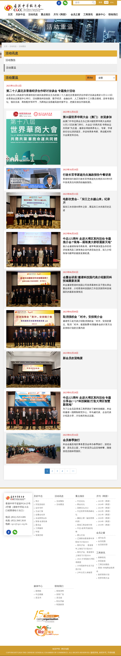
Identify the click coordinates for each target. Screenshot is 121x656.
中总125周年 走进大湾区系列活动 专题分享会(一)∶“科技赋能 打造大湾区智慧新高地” (87, 401)
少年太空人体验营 (84, 572)
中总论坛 (81, 501)
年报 (37, 532)
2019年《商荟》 (104, 521)
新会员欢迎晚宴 (73, 358)
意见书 (38, 598)
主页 (10, 14)
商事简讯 (102, 557)
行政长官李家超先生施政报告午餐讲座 (87, 174)
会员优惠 (102, 541)
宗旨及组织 (40, 504)
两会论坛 (81, 504)
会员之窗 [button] (75, 14)
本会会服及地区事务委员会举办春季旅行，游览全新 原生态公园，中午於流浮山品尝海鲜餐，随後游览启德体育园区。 (87, 447)
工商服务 (39, 528)
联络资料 (60, 591)
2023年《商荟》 (104, 508)
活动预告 (11, 60)
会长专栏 (39, 508)
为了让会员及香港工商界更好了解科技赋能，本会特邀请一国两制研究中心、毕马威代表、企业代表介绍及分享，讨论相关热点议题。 (87, 412)
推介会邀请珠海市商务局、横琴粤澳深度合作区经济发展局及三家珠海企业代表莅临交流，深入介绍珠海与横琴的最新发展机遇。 (87, 249)
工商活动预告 (103, 564)
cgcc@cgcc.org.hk (19, 524)
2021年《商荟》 (104, 515)
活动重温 (22, 46)
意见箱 (59, 598)
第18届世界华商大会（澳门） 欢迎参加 (87, 117)
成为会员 (102, 538)
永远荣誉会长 (41, 518)
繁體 (100, 2)
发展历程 (39, 535)
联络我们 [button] (113, 14)
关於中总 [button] (20, 14)
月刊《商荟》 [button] (60, 14)
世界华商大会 (103, 578)
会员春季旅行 (71, 440)
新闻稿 (38, 591)
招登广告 (60, 594)
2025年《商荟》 (104, 501)
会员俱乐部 (102, 544)
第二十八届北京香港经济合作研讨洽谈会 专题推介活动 (40, 90)
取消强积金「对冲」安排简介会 (82, 316)
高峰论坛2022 (82, 508)
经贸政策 (102, 561)
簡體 (106, 2)
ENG (112, 2)
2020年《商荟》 (104, 518)
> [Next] (67, 471)
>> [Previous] (73, 471)
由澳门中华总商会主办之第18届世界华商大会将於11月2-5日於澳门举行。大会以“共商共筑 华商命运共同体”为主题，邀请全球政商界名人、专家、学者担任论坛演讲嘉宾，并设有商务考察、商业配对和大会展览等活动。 (87, 128)
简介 (37, 501)
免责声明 (56, 649)
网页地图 (65, 649)
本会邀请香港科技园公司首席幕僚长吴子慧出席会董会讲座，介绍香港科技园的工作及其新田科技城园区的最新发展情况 (87, 288)
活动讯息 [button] (33, 14)
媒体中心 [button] (100, 14)
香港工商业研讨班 (84, 525)
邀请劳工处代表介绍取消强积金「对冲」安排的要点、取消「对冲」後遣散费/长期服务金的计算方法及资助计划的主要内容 (87, 324)
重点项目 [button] (45, 14)
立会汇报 (39, 511)
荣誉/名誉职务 (41, 521)
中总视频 (39, 594)
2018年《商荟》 (104, 525)
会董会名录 (40, 515)
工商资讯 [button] (88, 14)
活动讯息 (13, 46)
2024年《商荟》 (104, 504)
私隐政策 (60, 604)
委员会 (38, 525)
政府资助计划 (103, 574)
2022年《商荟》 (104, 511)
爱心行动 (81, 535)
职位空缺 (60, 601)
